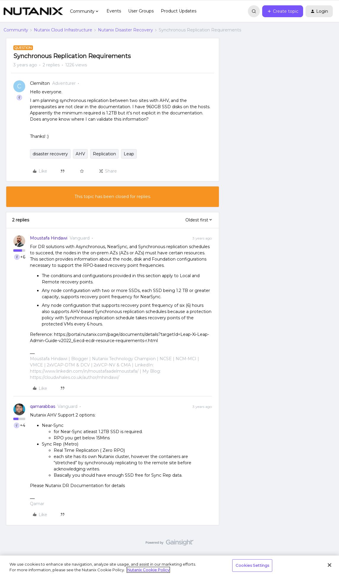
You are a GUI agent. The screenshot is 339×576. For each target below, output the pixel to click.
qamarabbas (42, 406)
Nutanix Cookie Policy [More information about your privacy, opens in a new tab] (148, 569)
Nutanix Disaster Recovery (125, 30)
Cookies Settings (252, 565)
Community (16, 30)
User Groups (141, 11)
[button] (282, 11)
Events (113, 11)
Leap (129, 154)
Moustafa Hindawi (48, 238)
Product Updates (178, 11)
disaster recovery (50, 154)
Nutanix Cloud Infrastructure (63, 30)
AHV (80, 154)
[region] (169, 566)
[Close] (329, 565)
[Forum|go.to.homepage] (33, 11)
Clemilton (40, 83)
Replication (104, 154)
